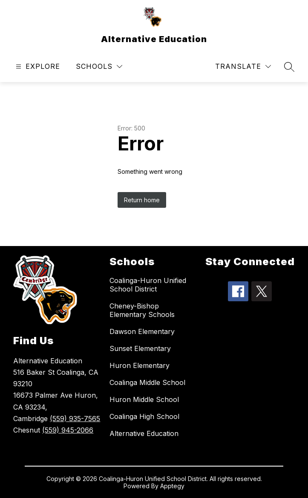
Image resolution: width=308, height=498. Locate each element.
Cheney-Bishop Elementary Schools (142, 310)
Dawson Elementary (142, 331)
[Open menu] (37, 66)
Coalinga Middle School (147, 382)
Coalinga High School (144, 416)
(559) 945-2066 (67, 430)
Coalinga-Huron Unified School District (147, 284)
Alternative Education (143, 433)
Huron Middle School (144, 399)
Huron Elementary (139, 365)
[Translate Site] (243, 66)
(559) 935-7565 (75, 418)
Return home (142, 200)
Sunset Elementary (140, 348)
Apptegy (172, 486)
